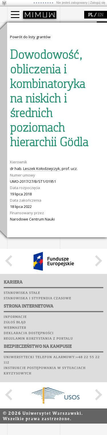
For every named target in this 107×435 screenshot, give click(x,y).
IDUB (18, 176)
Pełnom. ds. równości (32, 70)
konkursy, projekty (30, 223)
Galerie (46, 269)
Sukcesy (16, 280)
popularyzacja (29, 186)
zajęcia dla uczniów (31, 198)
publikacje (23, 155)
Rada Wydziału (27, 102)
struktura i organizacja (33, 97)
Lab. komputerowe (27, 248)
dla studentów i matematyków (27, 211)
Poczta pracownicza (29, 258)
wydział (20, 80)
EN (100, 15)
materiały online (28, 203)
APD (42, 237)
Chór (38, 264)
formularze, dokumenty (34, 118)
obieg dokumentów (31, 170)
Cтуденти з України (32, 65)
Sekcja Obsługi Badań (33, 165)
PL (90, 15)
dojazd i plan (25, 92)
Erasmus (21, 60)
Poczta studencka (26, 253)
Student (21, 44)
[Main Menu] (15, 14)
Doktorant (23, 49)
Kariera (18, 275)
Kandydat (22, 39)
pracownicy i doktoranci (34, 112)
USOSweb (16, 237)
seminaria (23, 150)
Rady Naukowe (27, 107)
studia (18, 28)
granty (19, 160)
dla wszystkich (26, 218)
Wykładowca (25, 54)
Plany (33, 242)
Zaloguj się (97, 2)
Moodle (15, 242)
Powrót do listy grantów (30, 301)
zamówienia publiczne (33, 123)
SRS (32, 237)
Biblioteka (19, 264)
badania (20, 133)
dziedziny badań (28, 145)
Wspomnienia (21, 269)
